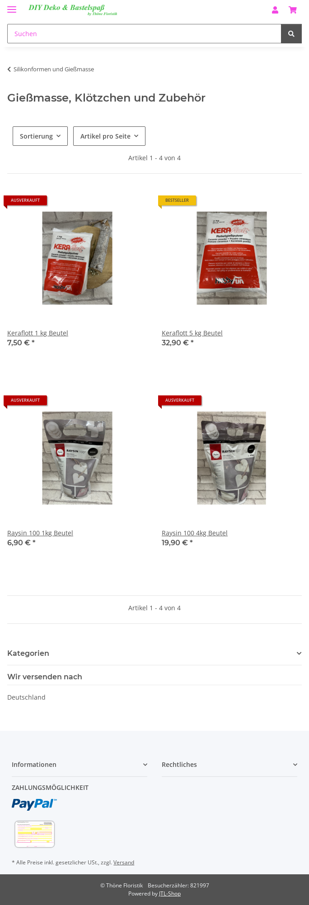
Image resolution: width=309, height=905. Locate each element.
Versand (123, 862)
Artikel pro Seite (105, 136)
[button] (275, 10)
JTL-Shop (170, 893)
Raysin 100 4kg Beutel (195, 533)
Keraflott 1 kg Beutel (37, 333)
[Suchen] (144, 33)
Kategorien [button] (28, 653)
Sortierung (36, 136)
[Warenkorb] (293, 10)
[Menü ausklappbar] (11, 5)
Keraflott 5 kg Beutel (192, 333)
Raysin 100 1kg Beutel (40, 533)
